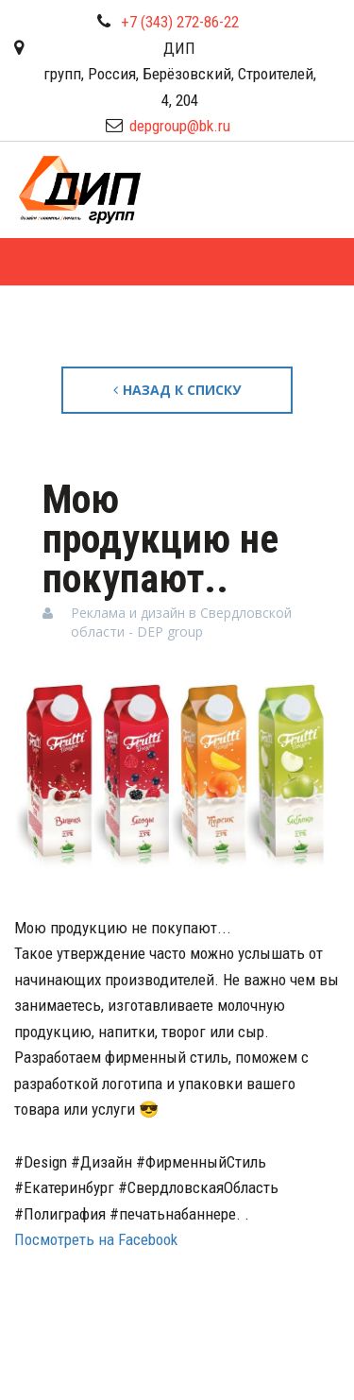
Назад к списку (177, 390)
